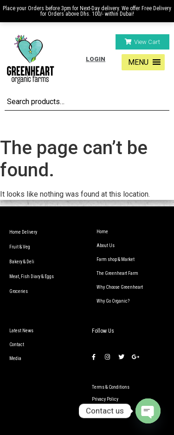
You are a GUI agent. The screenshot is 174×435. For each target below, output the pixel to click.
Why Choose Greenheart (120, 287)
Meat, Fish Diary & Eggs (31, 276)
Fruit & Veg (19, 246)
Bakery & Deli (21, 261)
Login (95, 59)
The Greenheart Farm (117, 273)
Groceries (18, 291)
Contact (16, 344)
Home (102, 231)
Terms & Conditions (110, 387)
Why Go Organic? (113, 301)
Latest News (21, 330)
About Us (106, 245)
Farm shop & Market (116, 259)
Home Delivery (23, 232)
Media (15, 358)
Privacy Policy (105, 399)
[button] (142, 42)
